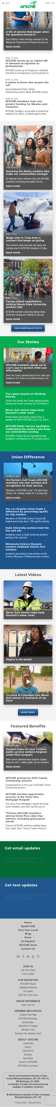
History (28, 1047)
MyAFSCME (28, 926)
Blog (28, 933)
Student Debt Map (28, 1014)
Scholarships (28, 1022)
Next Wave (28, 1058)
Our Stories (28, 344)
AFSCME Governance (28, 1065)
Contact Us (28, 948)
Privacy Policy (21, 1102)
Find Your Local (28, 930)
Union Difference (28, 458)
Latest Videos (28, 575)
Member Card (28, 1029)
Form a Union (28, 973)
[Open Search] (49, 3)
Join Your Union (28, 970)
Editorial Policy (34, 1102)
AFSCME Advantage (28, 1018)
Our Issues (28, 991)
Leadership (28, 1043)
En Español (28, 941)
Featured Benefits (28, 728)
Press (28, 937)
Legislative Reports (28, 987)
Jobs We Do (28, 1050)
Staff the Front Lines (28, 995)
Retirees (28, 1054)
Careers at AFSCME (28, 1062)
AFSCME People (28, 983)
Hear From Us (28, 1005)
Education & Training (28, 1025)
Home (28, 922)
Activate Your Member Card (28, 1033)
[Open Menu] (6, 3)
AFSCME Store (28, 945)
